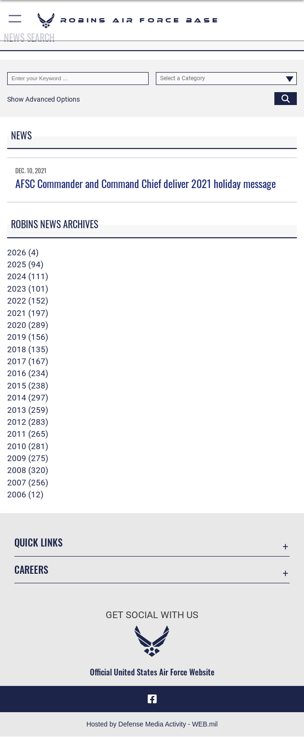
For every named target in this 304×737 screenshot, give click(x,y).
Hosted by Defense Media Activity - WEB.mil (152, 724)
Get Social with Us (152, 615)
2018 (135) (27, 349)
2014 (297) (27, 397)
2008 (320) (27, 470)
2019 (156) (27, 337)
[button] (15, 20)
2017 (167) (27, 361)
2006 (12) (25, 494)
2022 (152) (27, 300)
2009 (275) (27, 458)
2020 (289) (27, 325)
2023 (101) (27, 289)
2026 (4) (23, 252)
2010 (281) (27, 446)
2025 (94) (25, 264)
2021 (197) (27, 313)
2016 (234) (27, 373)
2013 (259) (27, 410)
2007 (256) (27, 482)
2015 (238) (27, 385)
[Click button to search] (285, 98)
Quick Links (38, 542)
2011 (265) (27, 434)
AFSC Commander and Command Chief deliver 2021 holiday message (145, 183)
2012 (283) (27, 422)
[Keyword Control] (78, 78)
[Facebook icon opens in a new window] (152, 699)
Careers (31, 569)
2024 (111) (27, 276)
